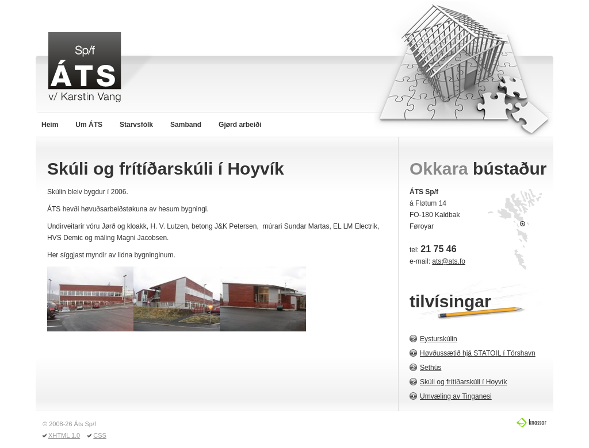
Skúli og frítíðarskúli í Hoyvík (463, 382)
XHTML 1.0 (64, 435)
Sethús (430, 368)
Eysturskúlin (438, 339)
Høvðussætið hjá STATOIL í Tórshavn (478, 353)
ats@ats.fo (448, 261)
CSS (99, 435)
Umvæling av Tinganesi (456, 396)
